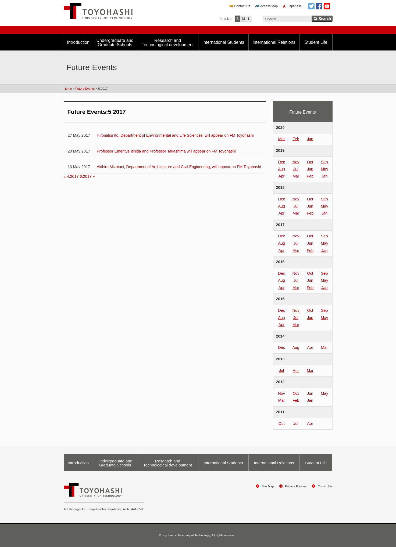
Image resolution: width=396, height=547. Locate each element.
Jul (295, 169)
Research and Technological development (168, 42)
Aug (281, 169)
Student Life (315, 42)
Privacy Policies (296, 486)
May (324, 169)
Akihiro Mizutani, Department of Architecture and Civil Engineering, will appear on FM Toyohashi (179, 167)
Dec (281, 162)
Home (68, 88)
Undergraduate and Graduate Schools (115, 42)
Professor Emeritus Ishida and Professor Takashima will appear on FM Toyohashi (166, 151)
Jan (310, 139)
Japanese (295, 6)
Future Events (85, 88)
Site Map (268, 486)
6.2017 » (87, 176)
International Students (223, 42)
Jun (310, 169)
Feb (295, 139)
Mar (281, 139)
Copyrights (324, 486)
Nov (295, 162)
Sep (324, 162)
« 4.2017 (71, 176)
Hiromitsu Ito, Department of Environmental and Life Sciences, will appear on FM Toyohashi (175, 135)
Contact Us (242, 6)
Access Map (269, 6)
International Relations (273, 42)
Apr (281, 176)
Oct (310, 162)
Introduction (78, 42)
